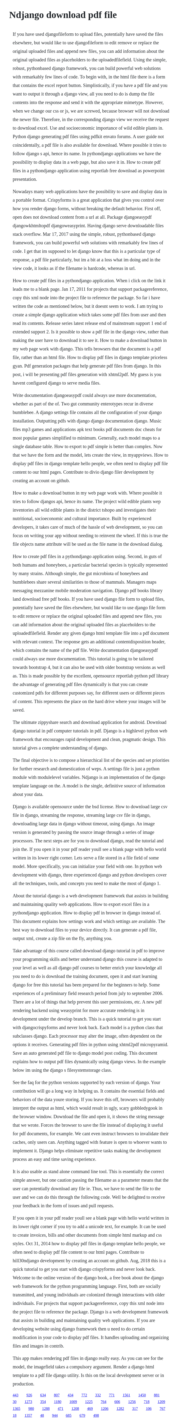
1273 (28, 1402)
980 (31, 1409)
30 (14, 1402)
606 (117, 1402)
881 (156, 1395)
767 (162, 1409)
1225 (89, 1402)
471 (60, 1409)
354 (43, 1402)
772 (84, 1395)
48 (42, 1415)
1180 (57, 1402)
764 (103, 1402)
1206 (104, 1409)
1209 (161, 1402)
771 (111, 1395)
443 (15, 1395)
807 (56, 1395)
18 (14, 1415)
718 (147, 1402)
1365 (16, 1409)
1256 (132, 1402)
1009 (73, 1402)
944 (55, 1415)
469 (90, 1409)
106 (148, 1409)
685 (68, 1415)
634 (43, 1395)
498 (96, 1415)
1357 (28, 1415)
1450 (142, 1395)
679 (82, 1415)
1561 (126, 1395)
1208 (75, 1409)
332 (98, 1395)
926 (29, 1395)
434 (70, 1395)
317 (135, 1409)
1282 (120, 1409)
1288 (46, 1409)
